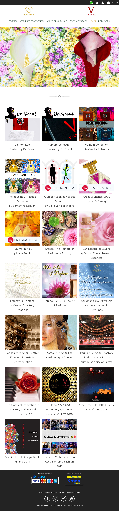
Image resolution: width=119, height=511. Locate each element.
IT (113, 2)
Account (42, 492)
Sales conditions (51, 492)
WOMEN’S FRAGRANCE (32, 21)
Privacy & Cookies (65, 492)
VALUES (13, 21)
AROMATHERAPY (79, 21)
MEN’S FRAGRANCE (57, 21)
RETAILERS (104, 21)
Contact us (76, 492)
